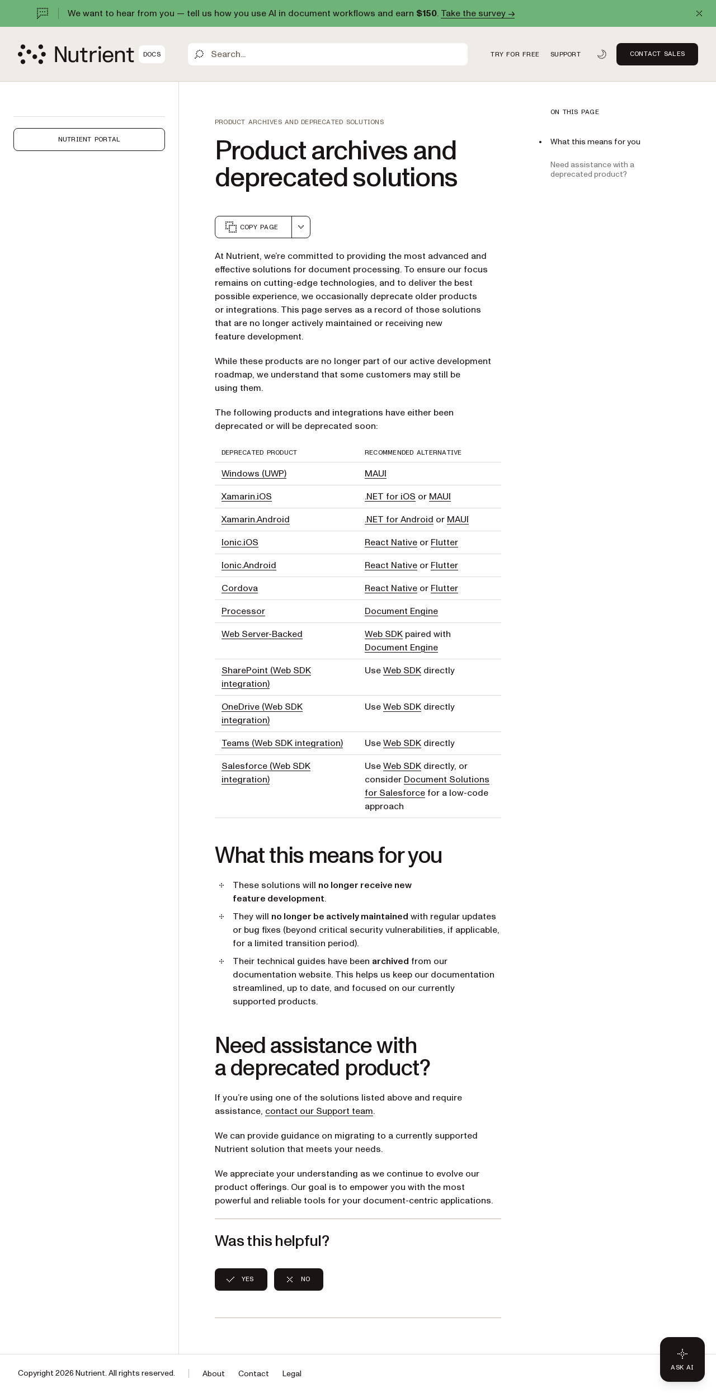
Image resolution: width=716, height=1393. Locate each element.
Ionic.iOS (240, 542)
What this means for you (595, 141)
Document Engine (401, 611)
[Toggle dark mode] (602, 54)
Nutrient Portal (89, 139)
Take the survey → (478, 13)
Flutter (444, 542)
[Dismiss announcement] (699, 13)
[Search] (328, 54)
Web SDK (384, 634)
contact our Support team (319, 1111)
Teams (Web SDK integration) (282, 743)
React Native (391, 542)
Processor (243, 611)
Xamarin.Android (256, 519)
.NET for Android (399, 519)
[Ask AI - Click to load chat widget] (682, 1359)
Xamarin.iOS (247, 496)
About (213, 1373)
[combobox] (300, 227)
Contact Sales (657, 53)
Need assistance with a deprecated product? (592, 169)
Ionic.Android (249, 565)
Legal (292, 1373)
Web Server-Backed (262, 634)
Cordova (240, 588)
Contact (253, 1373)
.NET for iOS (390, 496)
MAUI (376, 474)
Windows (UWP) (254, 474)
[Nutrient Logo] (91, 54)
